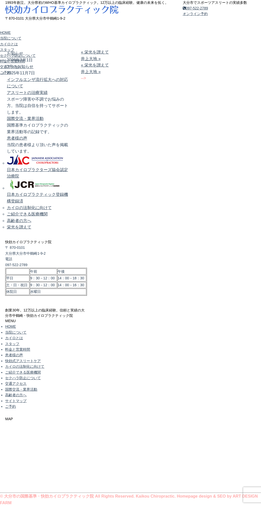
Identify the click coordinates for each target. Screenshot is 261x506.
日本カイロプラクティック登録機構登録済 (37, 194)
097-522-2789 (195, 8)
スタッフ (7, 50)
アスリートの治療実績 (27, 92)
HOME (5, 33)
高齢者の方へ (19, 220)
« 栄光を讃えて (95, 52)
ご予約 (5, 73)
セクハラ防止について (18, 55)
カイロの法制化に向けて (29, 208)
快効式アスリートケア (23, 361)
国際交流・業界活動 (25, 118)
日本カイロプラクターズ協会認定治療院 (37, 169)
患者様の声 (17, 138)
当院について (10, 38)
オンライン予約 (195, 14)
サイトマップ (16, 401)
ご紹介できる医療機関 (27, 214)
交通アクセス (10, 67)
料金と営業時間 (12, 61)
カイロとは (9, 44)
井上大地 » (90, 59)
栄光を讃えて (19, 227)
